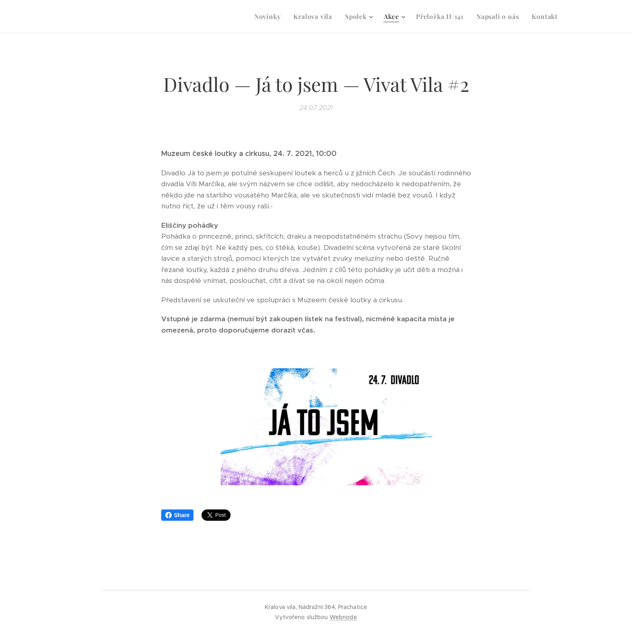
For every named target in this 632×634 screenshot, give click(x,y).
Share (177, 515)
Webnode (343, 617)
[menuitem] (269, 16)
